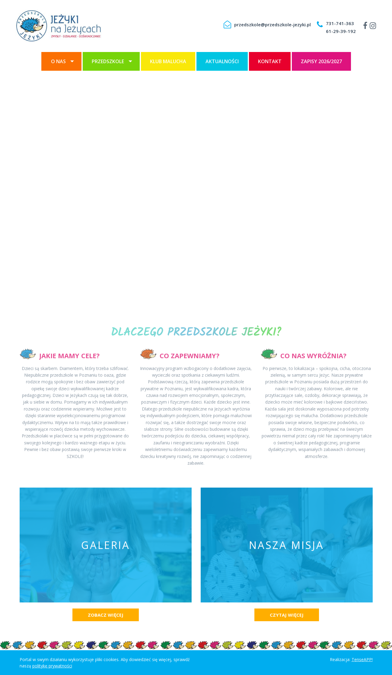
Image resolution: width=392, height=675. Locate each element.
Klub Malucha (168, 61)
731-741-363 (340, 23)
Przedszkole (108, 61)
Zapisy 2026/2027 (321, 61)
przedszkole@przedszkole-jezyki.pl (272, 24)
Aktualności (222, 61)
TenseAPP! (362, 659)
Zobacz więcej (105, 615)
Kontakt (270, 61)
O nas (58, 61)
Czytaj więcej (287, 615)
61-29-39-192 (341, 31)
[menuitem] (61, 61)
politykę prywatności (52, 666)
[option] (196, 190)
